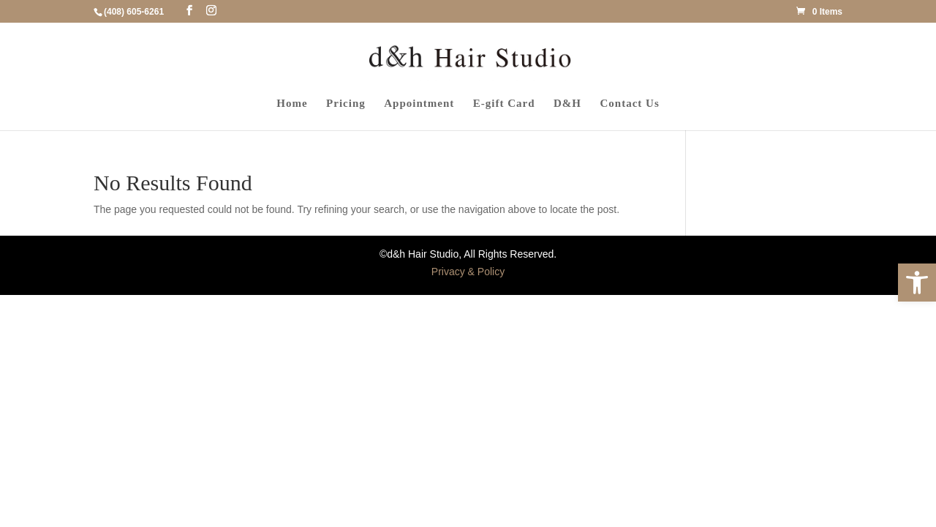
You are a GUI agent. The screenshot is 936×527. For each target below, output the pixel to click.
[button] (917, 283)
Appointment (419, 103)
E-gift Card (504, 103)
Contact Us (630, 103)
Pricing (346, 103)
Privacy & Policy (468, 271)
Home (291, 103)
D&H (567, 103)
